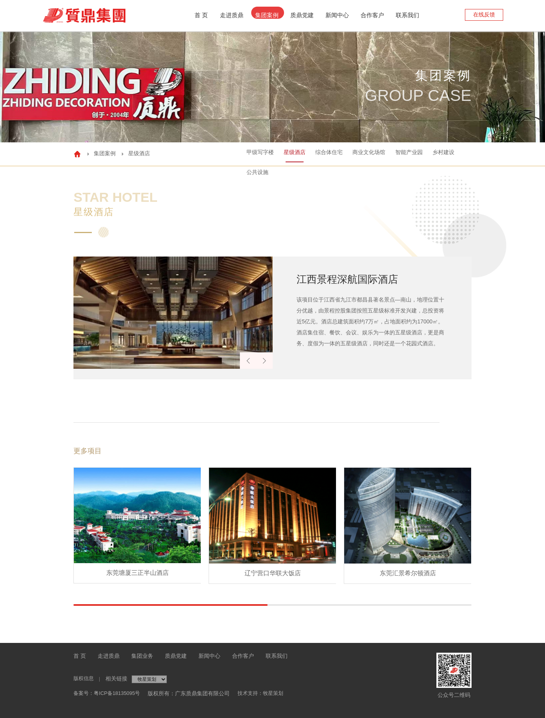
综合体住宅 (291, 153)
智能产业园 (383, 153)
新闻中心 (337, 15)
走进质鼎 (231, 15)
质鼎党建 (302, 15)
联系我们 (407, 15)
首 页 (79, 656)
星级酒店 (251, 153)
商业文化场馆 (337, 153)
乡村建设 (423, 153)
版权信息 (84, 678)
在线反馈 (484, 14)
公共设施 (461, 153)
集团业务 (142, 656)
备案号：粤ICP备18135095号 (109, 693)
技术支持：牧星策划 (267, 693)
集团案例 (267, 15)
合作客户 (372, 15)
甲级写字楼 (211, 153)
